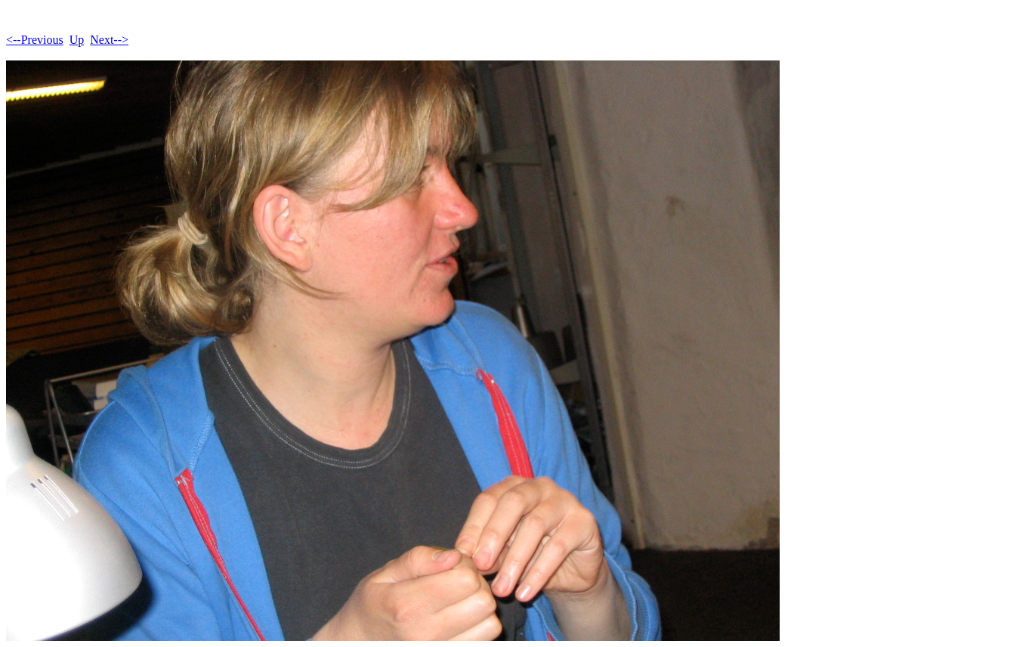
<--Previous (34, 39)
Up (77, 39)
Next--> (109, 39)
